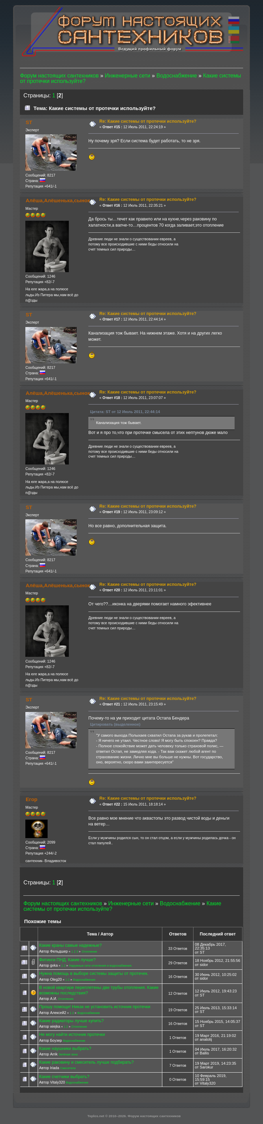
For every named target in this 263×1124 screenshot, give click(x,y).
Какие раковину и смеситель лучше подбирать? (86, 1062)
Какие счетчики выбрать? (64, 1076)
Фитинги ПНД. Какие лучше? (67, 959)
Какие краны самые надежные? (70, 945)
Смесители (68, 1068)
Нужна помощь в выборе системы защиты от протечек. (93, 973)
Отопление (89, 951)
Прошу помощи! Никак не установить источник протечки (94, 1006)
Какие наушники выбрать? (65, 1048)
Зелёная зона (68, 1054)
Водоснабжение (84, 979)
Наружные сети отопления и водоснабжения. (100, 965)
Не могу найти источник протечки (72, 1034)
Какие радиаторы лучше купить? (71, 1020)
